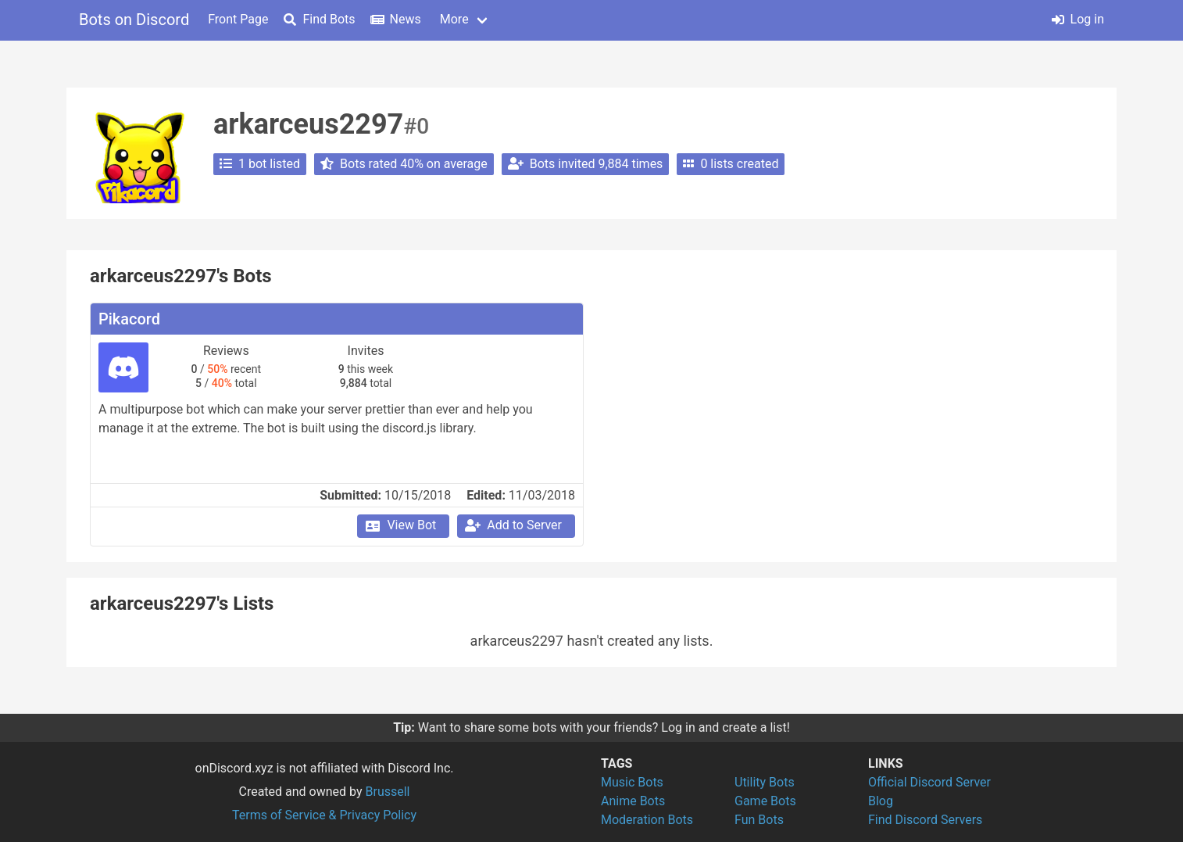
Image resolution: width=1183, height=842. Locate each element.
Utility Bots (764, 782)
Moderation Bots (647, 819)
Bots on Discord (134, 19)
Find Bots (319, 19)
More (454, 19)
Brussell (388, 791)
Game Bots (765, 801)
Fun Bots (759, 819)
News (396, 19)
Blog (880, 801)
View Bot (399, 525)
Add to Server (512, 525)
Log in (1078, 19)
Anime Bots (633, 801)
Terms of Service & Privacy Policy (324, 815)
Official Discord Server (929, 782)
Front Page (238, 19)
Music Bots (632, 782)
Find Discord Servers (925, 819)
